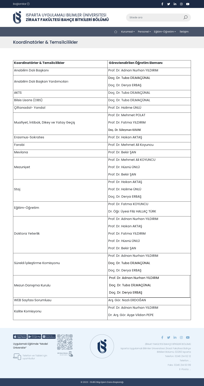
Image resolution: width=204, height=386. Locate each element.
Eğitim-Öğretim (164, 31)
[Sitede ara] (155, 18)
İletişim (184, 31)
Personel (143, 31)
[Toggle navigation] (21, 4)
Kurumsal (127, 31)
